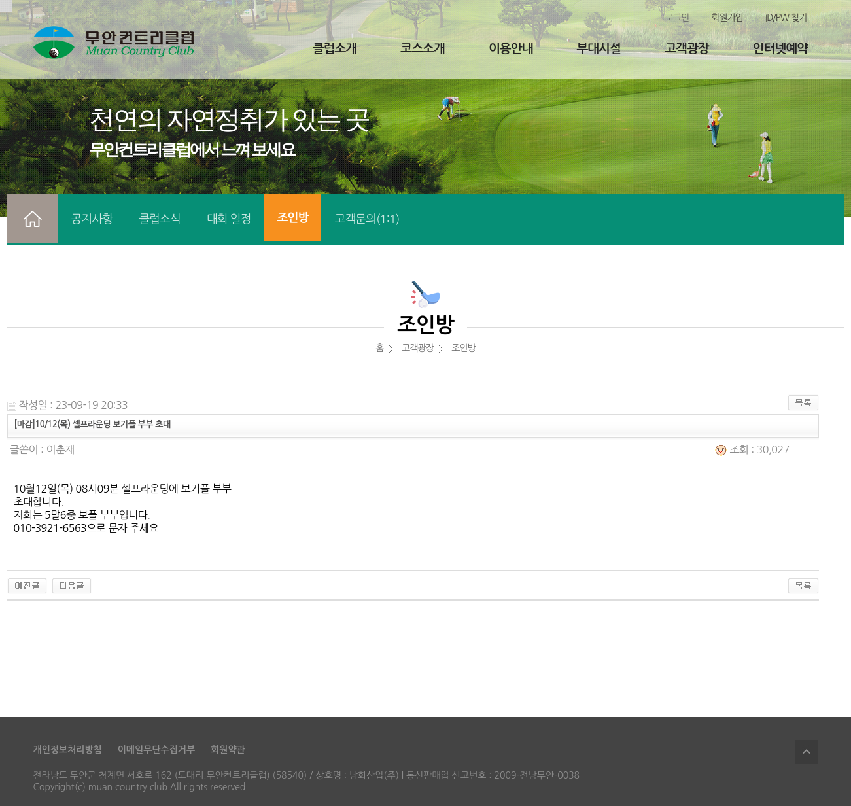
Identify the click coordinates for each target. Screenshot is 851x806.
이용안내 (510, 49)
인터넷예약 (780, 49)
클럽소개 (334, 49)
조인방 (293, 218)
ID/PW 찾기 (786, 17)
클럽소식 (160, 219)
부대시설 (599, 49)
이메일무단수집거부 (156, 749)
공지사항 (92, 219)
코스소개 (422, 49)
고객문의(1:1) (366, 219)
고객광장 (686, 49)
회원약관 (228, 749)
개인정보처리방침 (67, 749)
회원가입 (727, 17)
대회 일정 (229, 219)
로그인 (677, 17)
